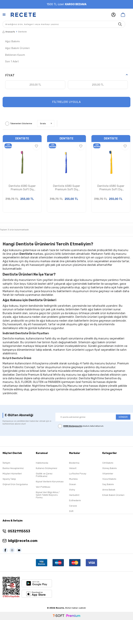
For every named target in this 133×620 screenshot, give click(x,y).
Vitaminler (107, 473)
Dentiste (22, 138)
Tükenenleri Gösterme (18, 124)
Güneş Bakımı (109, 468)
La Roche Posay (77, 473)
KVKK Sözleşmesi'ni (72, 426)
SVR (71, 511)
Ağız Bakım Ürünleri (17, 48)
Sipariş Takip (9, 479)
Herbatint (74, 495)
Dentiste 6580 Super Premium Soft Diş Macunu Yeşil (22, 188)
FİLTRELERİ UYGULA (66, 102)
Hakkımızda (42, 463)
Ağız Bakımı (12, 41)
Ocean (72, 484)
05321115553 (19, 531)
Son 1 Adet (12, 61)
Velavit (72, 468)
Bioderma (74, 463)
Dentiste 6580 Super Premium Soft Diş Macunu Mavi (66, 188)
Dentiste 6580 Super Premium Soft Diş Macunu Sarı (110, 188)
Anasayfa (9, 31)
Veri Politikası (43, 487)
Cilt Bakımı (107, 463)
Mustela (73, 479)
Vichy (72, 489)
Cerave (73, 505)
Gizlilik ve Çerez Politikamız (44, 474)
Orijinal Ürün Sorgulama (15, 484)
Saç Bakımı (108, 484)
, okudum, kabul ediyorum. (81, 426)
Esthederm (75, 500)
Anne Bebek (108, 489)
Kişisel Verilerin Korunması (50, 481)
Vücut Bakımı (109, 479)
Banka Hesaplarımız (13, 468)
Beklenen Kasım (15, 55)
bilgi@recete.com (22, 541)
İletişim (6, 463)
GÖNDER (123, 417)
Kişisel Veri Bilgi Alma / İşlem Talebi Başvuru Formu (47, 495)
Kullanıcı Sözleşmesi (46, 468)
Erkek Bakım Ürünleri (113, 495)
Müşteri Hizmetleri (12, 473)
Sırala (46, 123)
